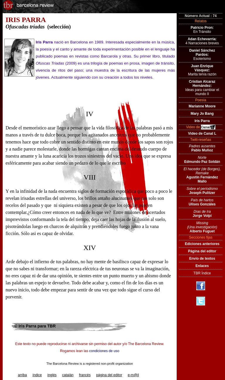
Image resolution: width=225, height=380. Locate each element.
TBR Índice (202, 273)
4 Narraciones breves (202, 41)
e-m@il (133, 375)
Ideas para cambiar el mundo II (202, 88)
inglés (52, 375)
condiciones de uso (104, 351)
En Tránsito (202, 30)
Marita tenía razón (202, 70)
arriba (22, 375)
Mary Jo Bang (202, 114)
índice (37, 375)
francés (85, 375)
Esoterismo (202, 54)
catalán (68, 375)
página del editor (109, 375)
